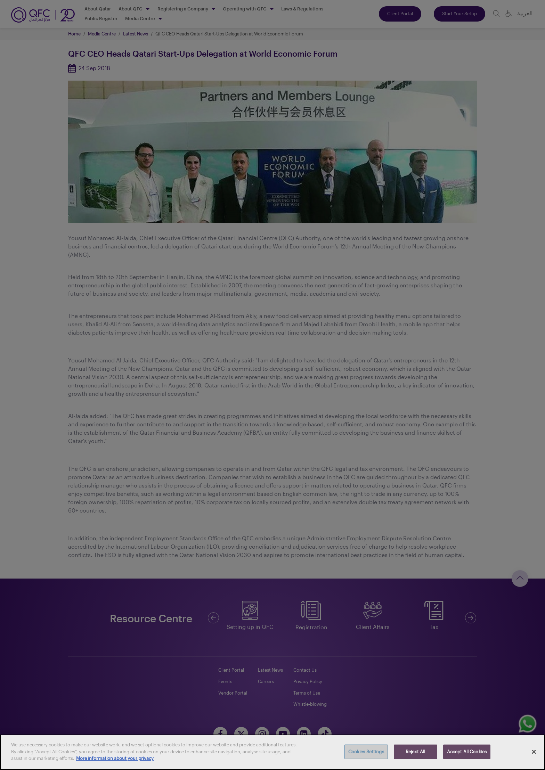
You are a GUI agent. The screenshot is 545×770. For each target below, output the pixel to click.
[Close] (534, 752)
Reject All (415, 751)
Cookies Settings (366, 751)
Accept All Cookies (467, 751)
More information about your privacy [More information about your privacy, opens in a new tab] (115, 758)
